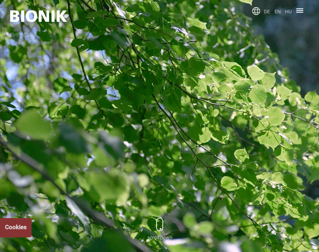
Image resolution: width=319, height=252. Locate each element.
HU (288, 11)
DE (267, 11)
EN (278, 11)
